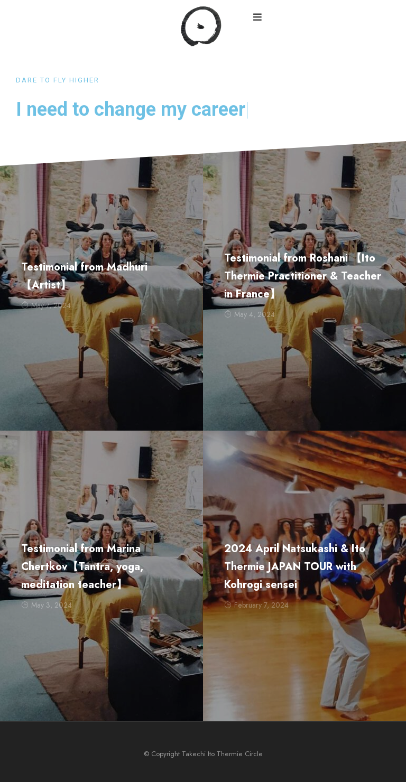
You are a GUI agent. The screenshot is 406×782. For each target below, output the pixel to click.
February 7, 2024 (256, 605)
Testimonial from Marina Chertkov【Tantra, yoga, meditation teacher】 (82, 566)
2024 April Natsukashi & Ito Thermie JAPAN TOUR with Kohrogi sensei (294, 566)
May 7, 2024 (46, 305)
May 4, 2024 (249, 314)
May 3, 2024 (46, 605)
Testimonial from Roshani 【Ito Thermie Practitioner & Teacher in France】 (302, 276)
